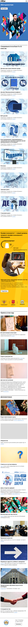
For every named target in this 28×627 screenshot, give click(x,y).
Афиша (2, 516)
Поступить (4, 8)
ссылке (13, 71)
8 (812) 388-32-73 (16, 493)
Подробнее (4, 291)
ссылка (21, 358)
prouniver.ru (6, 391)
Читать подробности (19, 420)
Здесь (2, 466)
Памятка (2, 563)
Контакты (18, 624)
